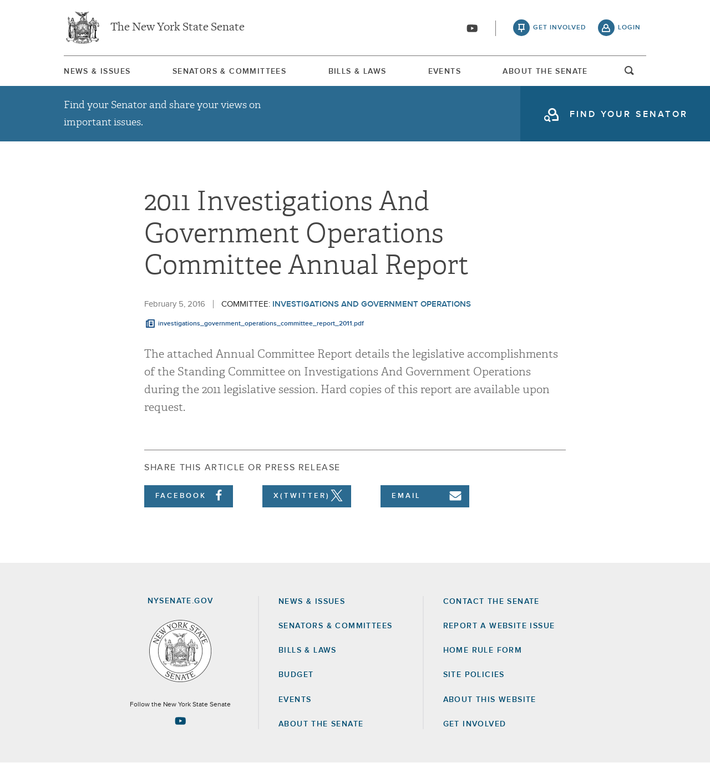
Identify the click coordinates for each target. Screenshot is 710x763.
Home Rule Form (483, 650)
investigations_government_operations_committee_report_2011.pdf (261, 324)
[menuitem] (97, 71)
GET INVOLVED (474, 724)
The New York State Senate (177, 27)
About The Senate (545, 71)
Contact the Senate (491, 602)
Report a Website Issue (499, 626)
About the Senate (320, 724)
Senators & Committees (229, 71)
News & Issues (97, 71)
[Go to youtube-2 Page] (180, 720)
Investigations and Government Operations (371, 304)
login (629, 27)
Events (444, 71)
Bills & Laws (357, 71)
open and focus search (629, 73)
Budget (295, 675)
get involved (559, 27)
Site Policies (474, 675)
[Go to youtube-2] (472, 28)
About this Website (489, 700)
